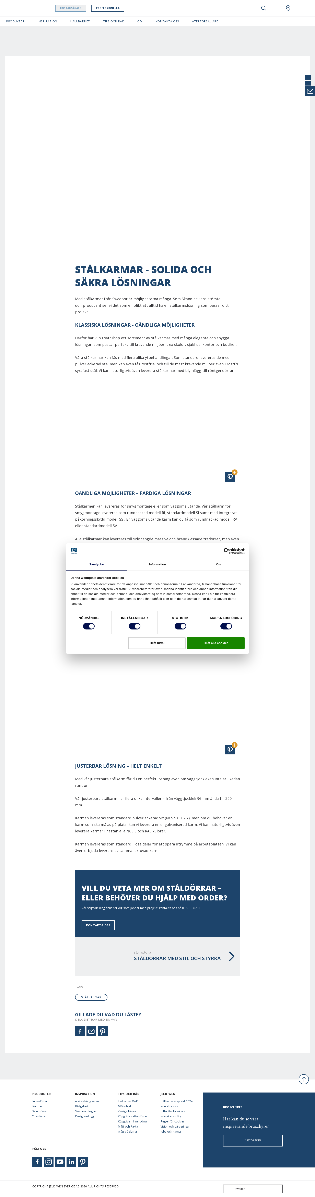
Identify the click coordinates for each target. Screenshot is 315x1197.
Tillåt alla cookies (215, 643)
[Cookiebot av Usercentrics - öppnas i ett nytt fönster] (227, 551)
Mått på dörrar (127, 1131)
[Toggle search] (264, 8)
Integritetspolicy (171, 1116)
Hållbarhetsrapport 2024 (176, 1101)
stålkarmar (91, 997)
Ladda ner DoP (128, 1101)
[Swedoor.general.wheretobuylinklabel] (288, 8)
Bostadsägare (76, 8)
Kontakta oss (98, 925)
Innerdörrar (39, 1101)
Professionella (113, 8)
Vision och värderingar (175, 1126)
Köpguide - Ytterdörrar (132, 1116)
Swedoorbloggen (86, 1111)
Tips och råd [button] (113, 21)
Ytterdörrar (39, 1116)
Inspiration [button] (47, 21)
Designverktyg (84, 1116)
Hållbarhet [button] (80, 21)
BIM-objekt (125, 1106)
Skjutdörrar (39, 1111)
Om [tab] (218, 564)
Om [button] (139, 21)
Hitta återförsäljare (173, 1111)
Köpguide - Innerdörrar (133, 1121)
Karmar (37, 1106)
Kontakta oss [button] (167, 21)
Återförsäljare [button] (205, 21)
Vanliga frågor (127, 1111)
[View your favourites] (276, 8)
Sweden (235, 1189)
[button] (230, 477)
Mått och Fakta (128, 1126)
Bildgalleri (81, 1106)
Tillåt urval (156, 643)
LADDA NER (253, 1140)
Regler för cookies (173, 1121)
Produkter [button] (15, 21)
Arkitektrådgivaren (87, 1101)
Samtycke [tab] (96, 564)
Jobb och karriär (171, 1131)
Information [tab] (157, 564)
